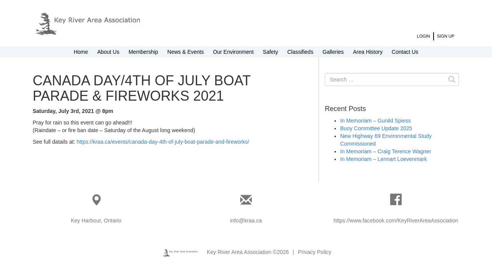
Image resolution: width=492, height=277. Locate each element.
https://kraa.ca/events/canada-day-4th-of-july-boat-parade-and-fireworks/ (162, 142)
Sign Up (445, 36)
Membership (143, 52)
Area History (367, 52)
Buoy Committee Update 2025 (376, 128)
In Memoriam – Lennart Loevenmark (383, 159)
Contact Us (405, 52)
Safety (270, 52)
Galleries (333, 52)
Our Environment (233, 52)
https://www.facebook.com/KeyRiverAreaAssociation (396, 220)
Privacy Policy (314, 252)
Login (423, 36)
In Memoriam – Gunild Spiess (375, 121)
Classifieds (300, 52)
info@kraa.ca (246, 220)
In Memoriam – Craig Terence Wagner (385, 151)
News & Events (185, 52)
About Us (108, 52)
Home (81, 52)
